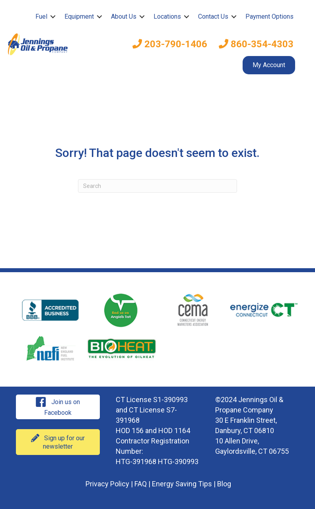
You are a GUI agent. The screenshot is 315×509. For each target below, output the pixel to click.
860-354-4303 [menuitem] (256, 44)
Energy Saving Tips (182, 484)
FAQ (140, 484)
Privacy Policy (107, 484)
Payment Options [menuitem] (269, 16)
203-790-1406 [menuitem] (169, 44)
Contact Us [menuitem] (213, 16)
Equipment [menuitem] (79, 16)
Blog (224, 484)
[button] (52, 16)
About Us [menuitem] (123, 16)
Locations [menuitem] (167, 16)
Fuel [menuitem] (41, 16)
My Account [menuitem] (269, 65)
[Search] (157, 186)
